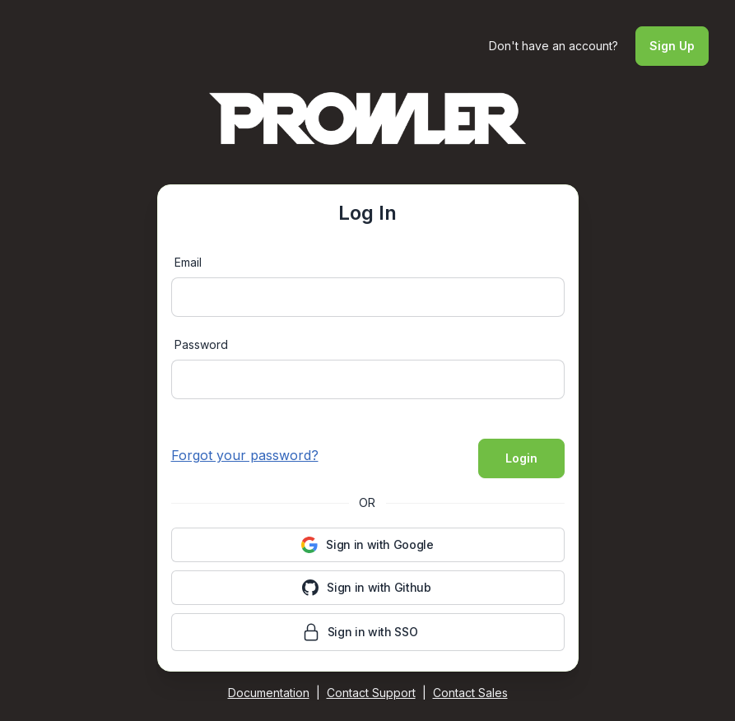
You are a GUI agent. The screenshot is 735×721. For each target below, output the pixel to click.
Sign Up (672, 46)
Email (188, 262)
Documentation (268, 693)
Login (521, 458)
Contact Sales (470, 693)
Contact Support (371, 693)
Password (201, 344)
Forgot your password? (245, 455)
